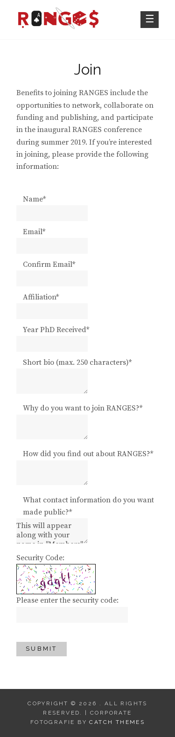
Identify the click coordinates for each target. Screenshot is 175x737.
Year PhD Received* (56, 329)
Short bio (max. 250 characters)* (77, 362)
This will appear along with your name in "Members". (52, 530)
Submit (41, 648)
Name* (34, 199)
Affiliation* (41, 297)
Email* (34, 231)
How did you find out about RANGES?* (88, 454)
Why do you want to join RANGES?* (82, 408)
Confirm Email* (49, 264)
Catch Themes (117, 722)
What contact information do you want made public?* (88, 506)
